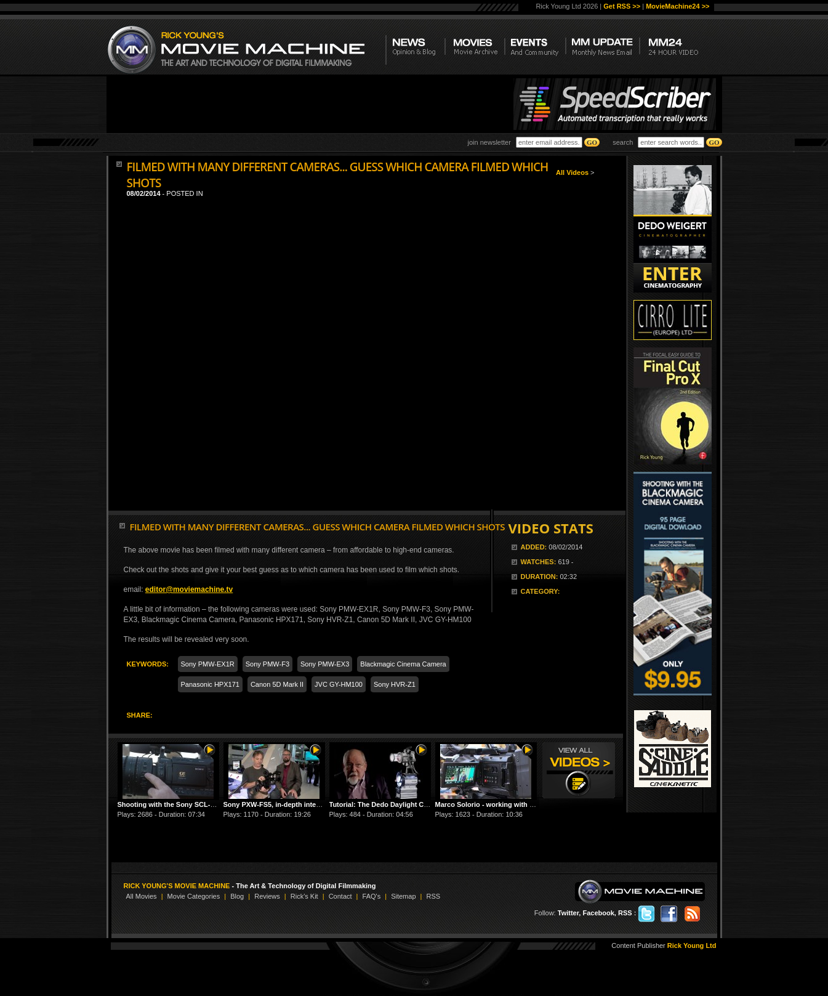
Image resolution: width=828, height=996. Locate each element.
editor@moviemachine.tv (189, 589)
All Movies (141, 896)
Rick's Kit (304, 896)
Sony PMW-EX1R (208, 664)
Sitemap (403, 896)
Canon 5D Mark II (277, 684)
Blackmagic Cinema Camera (403, 664)
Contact (340, 896)
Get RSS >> (621, 6)
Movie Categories (193, 896)
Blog (237, 896)
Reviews (267, 896)
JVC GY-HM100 (339, 684)
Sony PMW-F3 (267, 664)
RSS (433, 896)
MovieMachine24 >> (677, 6)
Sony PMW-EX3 (324, 664)
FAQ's (372, 896)
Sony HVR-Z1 (395, 684)
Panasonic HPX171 (210, 684)
